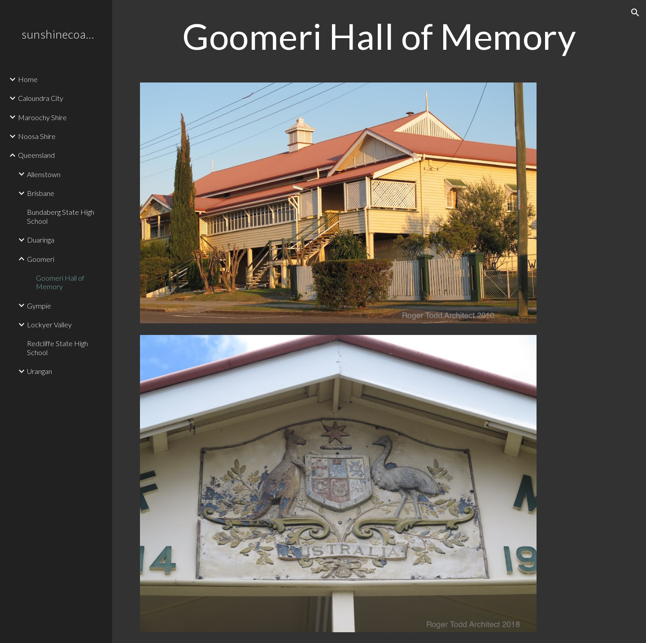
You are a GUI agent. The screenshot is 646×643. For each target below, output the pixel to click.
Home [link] (28, 79)
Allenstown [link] (44, 174)
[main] (379, 36)
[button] (635, 12)
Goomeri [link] (40, 259)
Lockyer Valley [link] (49, 324)
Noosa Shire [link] (37, 136)
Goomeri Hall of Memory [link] (60, 282)
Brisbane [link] (40, 193)
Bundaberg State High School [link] (60, 216)
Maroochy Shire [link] (42, 117)
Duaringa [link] (40, 239)
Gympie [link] (39, 305)
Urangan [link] (39, 371)
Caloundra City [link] (40, 98)
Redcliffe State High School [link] (57, 347)
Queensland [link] (36, 155)
